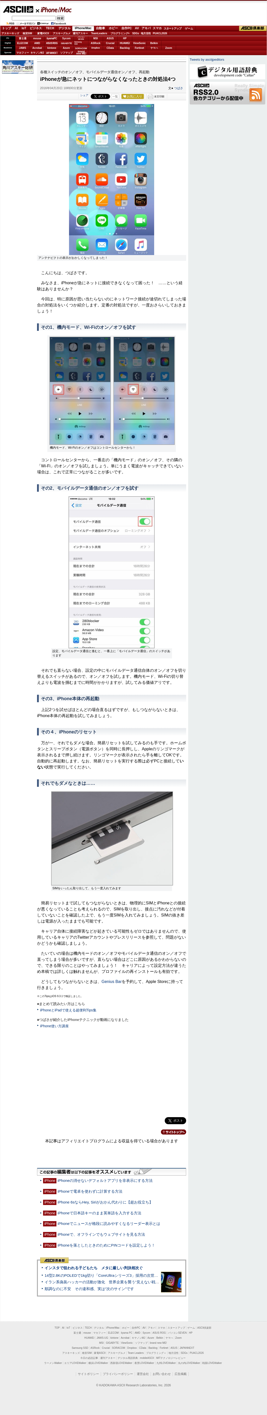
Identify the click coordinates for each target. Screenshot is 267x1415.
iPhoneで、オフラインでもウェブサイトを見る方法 (101, 1234)
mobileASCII (147, 1358)
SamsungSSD (78, 43)
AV (137, 28)
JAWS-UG (102, 1337)
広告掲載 (181, 1374)
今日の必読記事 (89, 1358)
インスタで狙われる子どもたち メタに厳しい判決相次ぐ (94, 1268)
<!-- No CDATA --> (111, 1071)
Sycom (66, 38)
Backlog (125, 48)
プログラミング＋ (156, 1353)
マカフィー (22, 52)
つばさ (178, 88)
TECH (50, 28)
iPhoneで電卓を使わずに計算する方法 (90, 1191)
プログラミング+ (120, 33)
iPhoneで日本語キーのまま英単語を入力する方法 (99, 1213)
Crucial (110, 43)
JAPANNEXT (52, 53)
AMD (37, 43)
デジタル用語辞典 (128, 1358)
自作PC (126, 28)
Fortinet (139, 48)
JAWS (22, 48)
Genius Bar (112, 981)
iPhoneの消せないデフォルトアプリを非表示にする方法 (105, 1180)
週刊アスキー (80, 33)
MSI (95, 38)
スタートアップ (172, 28)
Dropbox (95, 48)
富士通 (22, 38)
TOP (57, 1327)
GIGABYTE (66, 43)
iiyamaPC (52, 38)
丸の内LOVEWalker (189, 1363)
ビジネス (36, 28)
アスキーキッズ (10, 33)
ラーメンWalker (53, 1363)
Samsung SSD (80, 1348)
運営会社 (143, 1374)
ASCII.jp (18, 9)
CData (110, 48)
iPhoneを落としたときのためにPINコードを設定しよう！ (106, 1245)
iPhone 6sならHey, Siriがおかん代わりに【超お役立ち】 (105, 1202)
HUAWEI (125, 43)
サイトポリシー (88, 1374)
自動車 (100, 28)
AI (16, 28)
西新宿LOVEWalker (121, 1363)
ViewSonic (139, 43)
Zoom (168, 48)
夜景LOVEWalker (144, 1363)
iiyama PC (126, 1332)
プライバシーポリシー (118, 1374)
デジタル (64, 28)
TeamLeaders (99, 33)
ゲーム (189, 28)
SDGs (135, 33)
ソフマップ (66, 52)
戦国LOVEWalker (212, 1363)
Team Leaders (136, 1353)
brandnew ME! (81, 53)
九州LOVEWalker (166, 1363)
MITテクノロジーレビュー (171, 1358)
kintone (51, 48)
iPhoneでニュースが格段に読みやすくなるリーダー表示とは (109, 1223)
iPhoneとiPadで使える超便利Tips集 (68, 1010)
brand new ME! (158, 1342)
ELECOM (22, 43)
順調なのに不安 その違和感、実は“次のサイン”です (89, 1289)
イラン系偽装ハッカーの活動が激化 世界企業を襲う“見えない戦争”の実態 (108, 1282)
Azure (66, 48)
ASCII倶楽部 (252, 28)
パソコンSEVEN (81, 38)
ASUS (110, 38)
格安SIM (27, 33)
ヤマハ (154, 48)
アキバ (146, 28)
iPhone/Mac (54, 9)
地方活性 (146, 33)
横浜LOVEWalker (98, 1363)
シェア (84, 95)
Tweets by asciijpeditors (207, 59)
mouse (37, 38)
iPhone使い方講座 (54, 1026)
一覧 (115, 96)
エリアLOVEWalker (75, 1363)
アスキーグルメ (62, 33)
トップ (6, 28)
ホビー (113, 28)
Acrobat (37, 48)
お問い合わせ (162, 1374)
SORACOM (118, 1348)
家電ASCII (43, 33)
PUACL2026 (160, 33)
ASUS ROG (51, 43)
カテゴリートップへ (170, 1132)
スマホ (157, 28)
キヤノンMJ (37, 52)
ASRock (95, 43)
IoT (24, 28)
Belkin (154, 43)
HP (125, 38)
